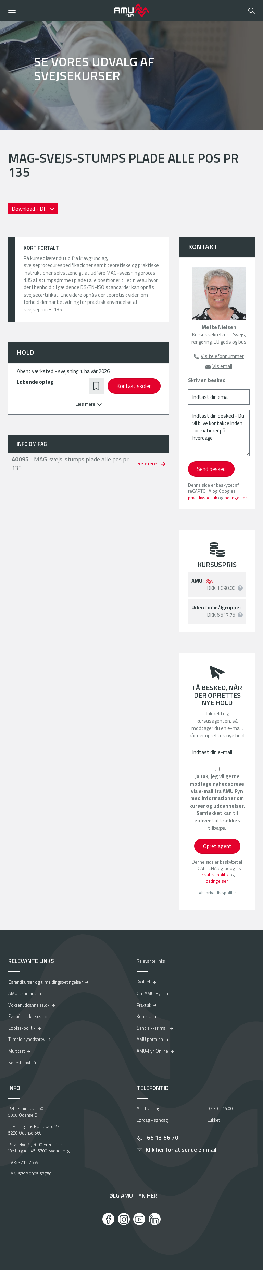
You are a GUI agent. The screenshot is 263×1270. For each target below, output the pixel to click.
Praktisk (144, 1004)
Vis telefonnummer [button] (222, 356)
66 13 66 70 (162, 1137)
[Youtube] (139, 1219)
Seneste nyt (19, 1062)
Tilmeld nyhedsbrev (26, 1039)
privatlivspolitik (202, 497)
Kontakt (144, 1016)
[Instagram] (124, 1219)
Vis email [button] (222, 366)
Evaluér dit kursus (24, 1016)
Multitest (16, 1050)
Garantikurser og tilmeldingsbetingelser (45, 981)
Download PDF (30, 208)
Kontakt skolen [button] (134, 386)
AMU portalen (150, 1039)
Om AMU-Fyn (150, 993)
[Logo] (131, 10)
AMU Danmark (22, 993)
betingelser (236, 497)
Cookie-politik (21, 1027)
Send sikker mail (152, 1027)
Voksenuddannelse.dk (28, 1004)
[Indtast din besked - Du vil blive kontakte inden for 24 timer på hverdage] (219, 433)
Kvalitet (143, 981)
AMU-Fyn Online (152, 1050)
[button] (58, 10)
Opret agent (217, 846)
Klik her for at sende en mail (181, 1150)
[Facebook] (108, 1219)
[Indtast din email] (219, 397)
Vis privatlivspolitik (217, 893)
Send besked (211, 469)
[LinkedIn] (155, 1219)
